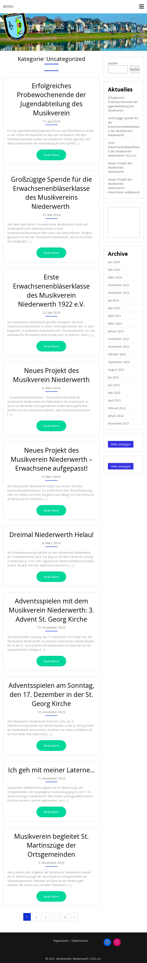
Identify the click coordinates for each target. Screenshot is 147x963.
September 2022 (119, 362)
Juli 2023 (113, 300)
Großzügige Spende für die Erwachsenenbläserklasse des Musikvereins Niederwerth (51, 193)
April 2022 (114, 400)
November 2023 (118, 293)
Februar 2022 (116, 408)
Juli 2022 (113, 377)
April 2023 (114, 316)
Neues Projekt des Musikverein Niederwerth (51, 375)
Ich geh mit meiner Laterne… (51, 770)
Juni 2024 (114, 262)
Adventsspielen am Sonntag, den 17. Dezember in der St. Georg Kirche (51, 694)
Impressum (60, 941)
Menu (8, 6)
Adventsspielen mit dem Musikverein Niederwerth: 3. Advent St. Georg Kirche (51, 610)
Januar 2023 (116, 331)
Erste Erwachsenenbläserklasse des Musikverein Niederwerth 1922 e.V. (51, 290)
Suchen (112, 63)
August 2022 (116, 370)
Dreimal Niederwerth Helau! (51, 534)
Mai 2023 (114, 308)
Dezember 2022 (118, 339)
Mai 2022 (114, 393)
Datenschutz (80, 941)
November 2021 (118, 423)
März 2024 (115, 277)
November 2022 (118, 346)
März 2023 (115, 323)
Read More (51, 155)
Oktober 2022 (117, 354)
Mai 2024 (114, 270)
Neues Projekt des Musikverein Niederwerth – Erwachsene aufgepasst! (51, 459)
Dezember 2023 (118, 285)
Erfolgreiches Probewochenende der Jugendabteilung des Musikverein (51, 99)
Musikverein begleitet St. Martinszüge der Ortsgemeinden (51, 845)
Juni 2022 (114, 385)
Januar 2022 (116, 416)
